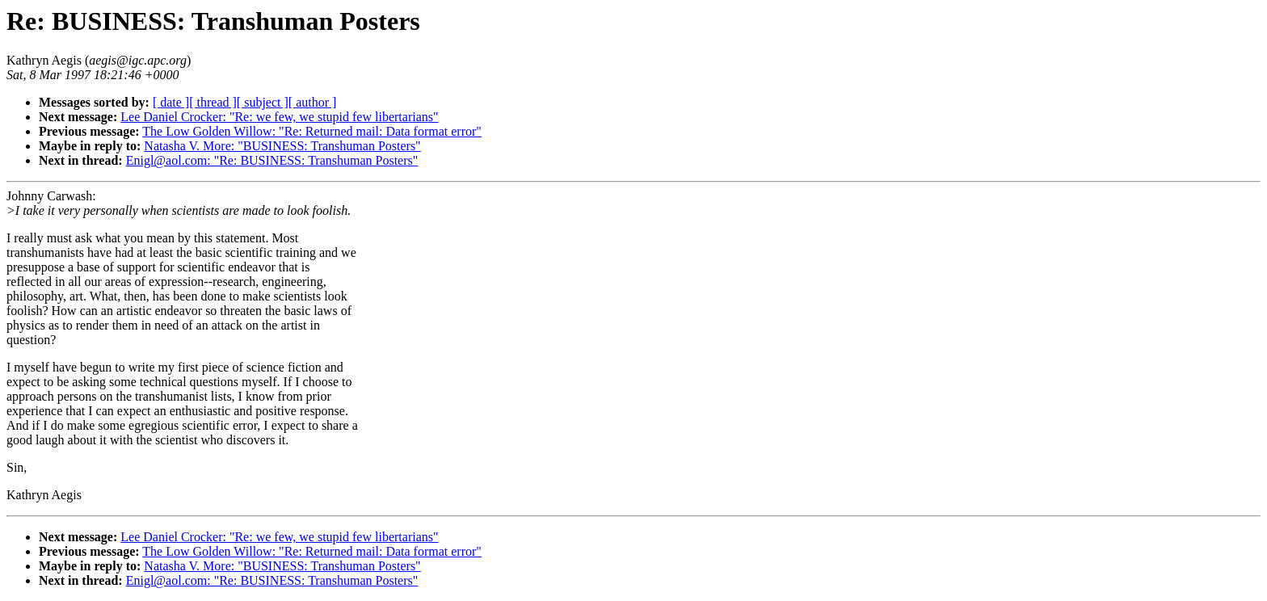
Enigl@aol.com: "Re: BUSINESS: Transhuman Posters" (272, 160)
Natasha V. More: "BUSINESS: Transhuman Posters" (282, 146)
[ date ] (171, 102)
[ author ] (312, 102)
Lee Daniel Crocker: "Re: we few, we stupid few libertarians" (279, 117)
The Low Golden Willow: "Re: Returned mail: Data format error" (312, 131)
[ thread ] (213, 102)
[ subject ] (262, 102)
